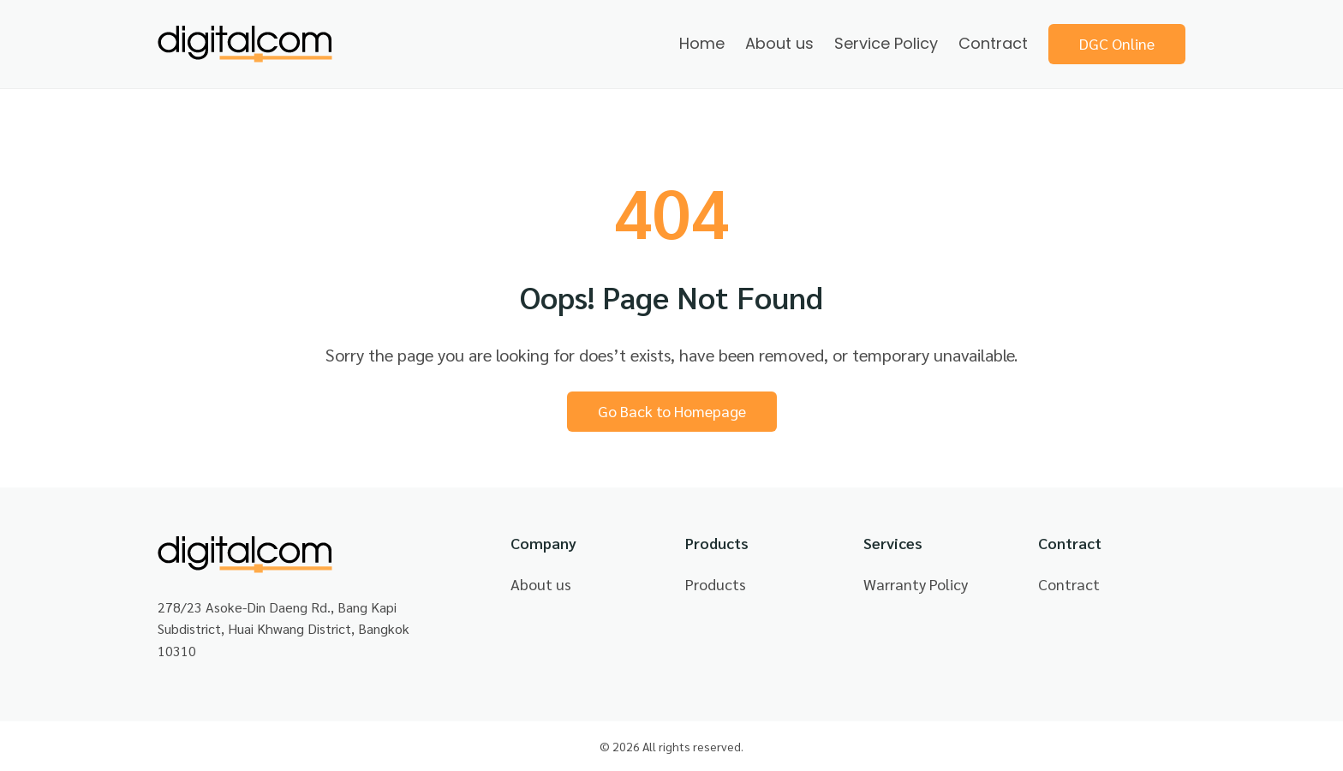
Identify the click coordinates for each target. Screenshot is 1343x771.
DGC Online (1117, 43)
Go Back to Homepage (672, 411)
